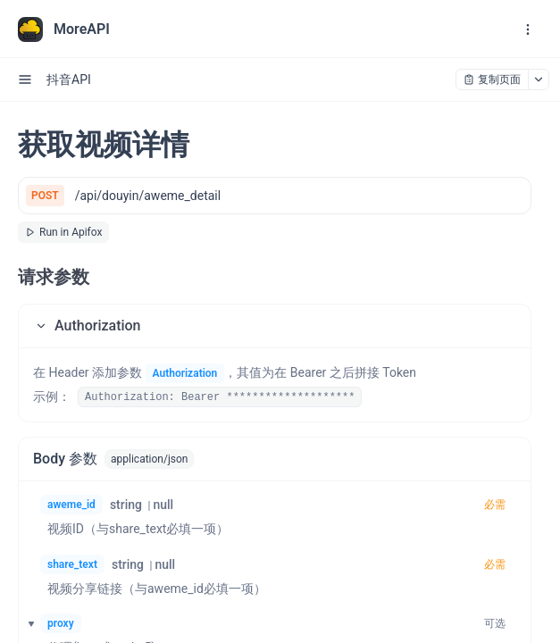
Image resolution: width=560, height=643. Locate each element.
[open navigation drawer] (528, 29)
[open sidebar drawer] (25, 79)
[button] (275, 326)
